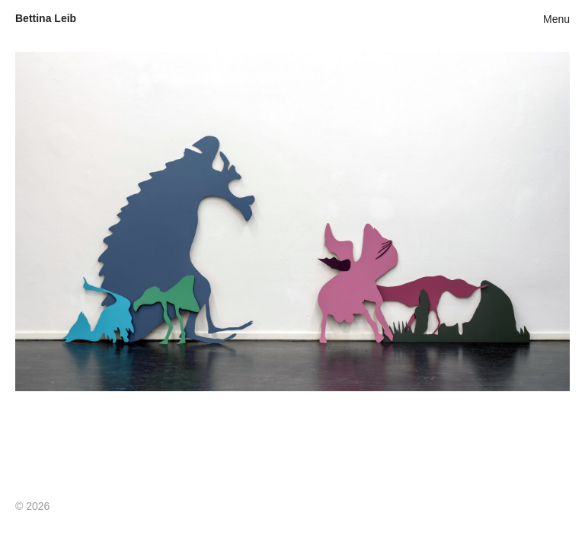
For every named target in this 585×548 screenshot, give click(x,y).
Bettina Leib (45, 18)
